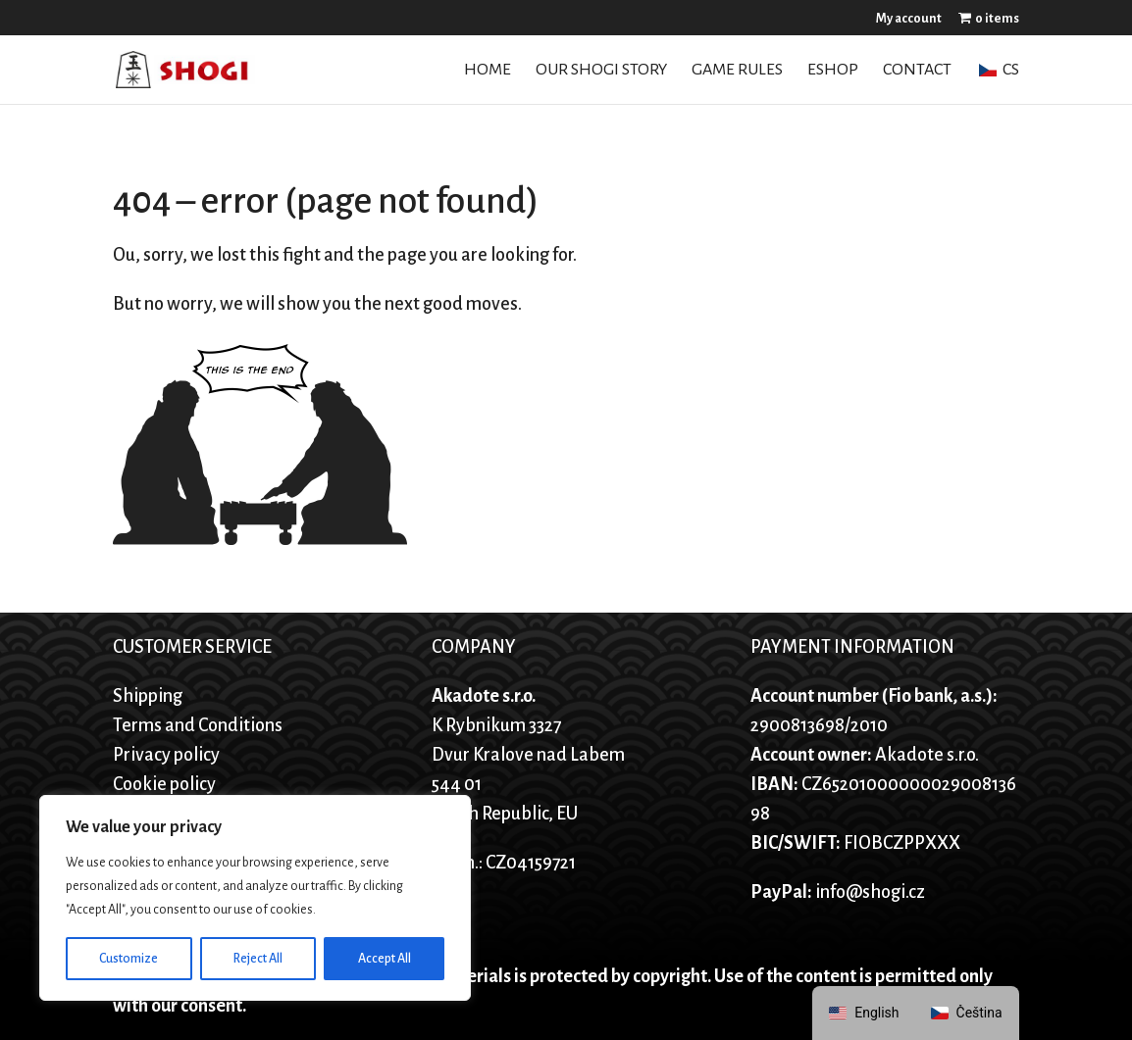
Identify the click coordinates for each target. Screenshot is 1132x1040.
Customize (128, 959)
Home (487, 70)
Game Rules (737, 70)
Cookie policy (164, 784)
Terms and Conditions (198, 725)
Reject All (258, 959)
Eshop (832, 70)
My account (909, 18)
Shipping (147, 696)
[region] (255, 898)
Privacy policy (166, 755)
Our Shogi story (601, 70)
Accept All (384, 959)
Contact (917, 70)
